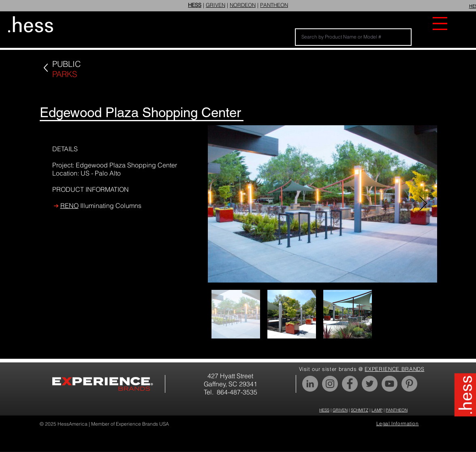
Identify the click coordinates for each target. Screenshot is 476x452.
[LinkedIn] (310, 384)
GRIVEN (215, 5)
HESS (324, 410)
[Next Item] (423, 204)
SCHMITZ (359, 410)
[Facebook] (350, 384)
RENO (69, 205)
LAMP (376, 410)
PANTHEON (274, 5)
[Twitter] (370, 384)
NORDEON (243, 5)
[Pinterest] (409, 384)
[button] (440, 23)
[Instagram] (330, 384)
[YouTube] (389, 384)
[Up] (45, 67)
